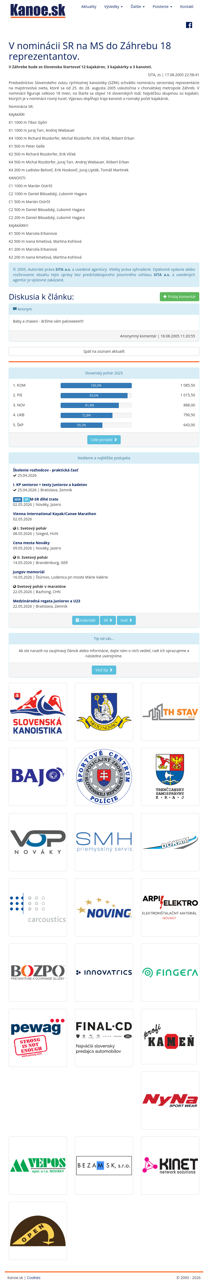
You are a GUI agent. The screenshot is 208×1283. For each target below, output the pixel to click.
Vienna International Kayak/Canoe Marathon (54, 513)
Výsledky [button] (113, 6)
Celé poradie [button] (104, 439)
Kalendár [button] (86, 620)
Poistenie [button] (162, 6)
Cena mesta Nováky (31, 542)
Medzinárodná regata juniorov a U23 (46, 600)
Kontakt (187, 6)
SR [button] (107, 620)
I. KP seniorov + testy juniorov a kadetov (50, 484)
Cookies (33, 1277)
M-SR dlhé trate (44, 499)
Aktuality (88, 6)
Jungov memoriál (28, 571)
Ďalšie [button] (138, 6)
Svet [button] (126, 620)
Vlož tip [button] (103, 669)
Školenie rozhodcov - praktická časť (45, 470)
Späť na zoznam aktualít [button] (104, 351)
